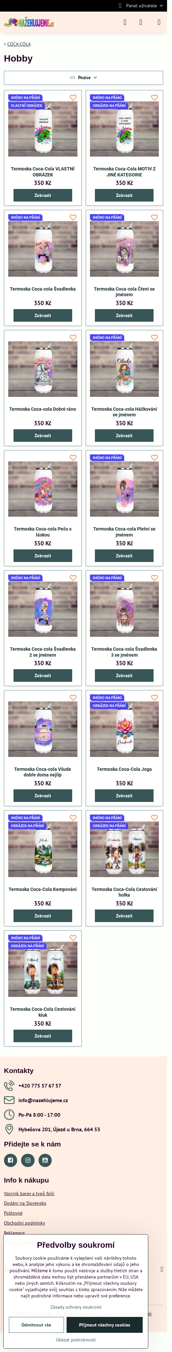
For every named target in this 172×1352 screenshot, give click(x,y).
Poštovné (13, 1213)
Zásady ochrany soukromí (75, 1307)
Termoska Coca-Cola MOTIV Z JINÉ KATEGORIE (124, 171)
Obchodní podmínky (24, 1223)
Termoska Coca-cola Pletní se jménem (124, 531)
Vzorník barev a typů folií (29, 1193)
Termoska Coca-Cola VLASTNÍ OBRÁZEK (42, 171)
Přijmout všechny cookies (104, 1325)
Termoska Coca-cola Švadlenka (43, 289)
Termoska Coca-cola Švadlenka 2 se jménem (43, 652)
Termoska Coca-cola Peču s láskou (43, 531)
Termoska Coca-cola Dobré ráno (42, 409)
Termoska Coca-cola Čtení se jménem (124, 292)
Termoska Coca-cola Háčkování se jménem (124, 412)
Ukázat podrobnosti (76, 1340)
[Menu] (159, 22)
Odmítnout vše (36, 1325)
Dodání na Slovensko (25, 1203)
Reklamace (14, 1233)
